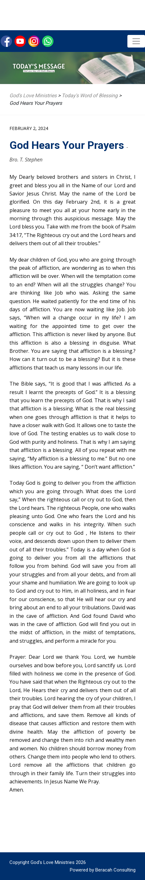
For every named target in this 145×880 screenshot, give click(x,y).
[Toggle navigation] (136, 41)
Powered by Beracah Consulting (103, 870)
